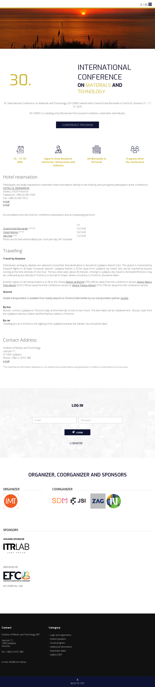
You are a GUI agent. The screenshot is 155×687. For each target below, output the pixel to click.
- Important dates (57, 650)
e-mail (6, 201)
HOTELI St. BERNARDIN (16, 188)
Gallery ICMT (56, 654)
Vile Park (7, 235)
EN (146, 4)
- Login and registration (60, 635)
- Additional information (60, 646)
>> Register (75, 442)
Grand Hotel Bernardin (15, 228)
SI (141, 4)
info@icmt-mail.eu (17, 661)
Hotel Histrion (10, 232)
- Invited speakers (57, 638)
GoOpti (124, 298)
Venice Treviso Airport (84, 285)
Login (77, 432)
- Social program (57, 642)
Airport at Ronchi (74, 282)
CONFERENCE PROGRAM (77, 125)
